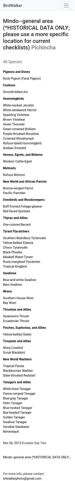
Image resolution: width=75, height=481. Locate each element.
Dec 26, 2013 (12, 443)
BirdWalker (12, 5)
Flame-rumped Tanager (19, 394)
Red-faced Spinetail (16, 211)
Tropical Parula (13, 366)
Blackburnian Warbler (18, 371)
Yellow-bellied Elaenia (18, 243)
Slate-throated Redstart (19, 375)
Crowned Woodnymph (18, 138)
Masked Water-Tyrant (18, 257)
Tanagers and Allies (17, 382)
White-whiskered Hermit (20, 110)
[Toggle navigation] (66, 5)
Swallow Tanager (15, 422)
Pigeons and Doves (16, 72)
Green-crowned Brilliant (19, 129)
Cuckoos (9, 85)
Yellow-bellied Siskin (17, 334)
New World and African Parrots (25, 181)
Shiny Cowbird (13, 348)
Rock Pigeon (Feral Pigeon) (22, 78)
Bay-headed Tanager (17, 412)
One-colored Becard (17, 224)
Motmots (9, 168)
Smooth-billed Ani (15, 92)
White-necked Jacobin (18, 105)
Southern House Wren (18, 298)
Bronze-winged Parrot (18, 188)
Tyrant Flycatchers (16, 231)
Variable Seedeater (16, 427)
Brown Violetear (14, 119)
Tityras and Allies (15, 218)
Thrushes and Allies (17, 309)
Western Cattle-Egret (17, 161)
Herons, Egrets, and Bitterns (23, 155)
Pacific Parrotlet (14, 193)
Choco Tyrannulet (15, 247)
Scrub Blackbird (14, 352)
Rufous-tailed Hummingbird (22, 143)
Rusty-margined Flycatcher (21, 262)
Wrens (7, 291)
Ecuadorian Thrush (16, 321)
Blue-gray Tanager (15, 398)
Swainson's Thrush (16, 316)
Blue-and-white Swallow (19, 280)
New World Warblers (17, 359)
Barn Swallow (12, 285)
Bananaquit (11, 431)
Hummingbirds (13, 99)
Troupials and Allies (17, 341)
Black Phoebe (12, 252)
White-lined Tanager (17, 389)
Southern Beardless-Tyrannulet (24, 238)
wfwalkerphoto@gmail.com (22, 478)
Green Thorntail (13, 124)
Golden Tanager (14, 417)
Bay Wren (9, 303)
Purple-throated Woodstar (21, 134)
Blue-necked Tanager (17, 408)
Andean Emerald (14, 148)
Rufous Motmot (14, 175)
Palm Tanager (12, 403)
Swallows (9, 273)
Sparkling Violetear (16, 115)
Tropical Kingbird (15, 266)
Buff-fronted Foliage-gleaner (22, 206)
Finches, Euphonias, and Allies (24, 328)
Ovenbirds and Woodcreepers (24, 200)
